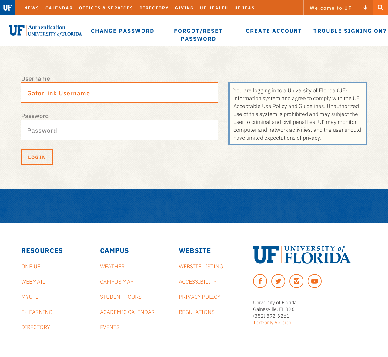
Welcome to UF (331, 7)
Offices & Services (106, 8)
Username (35, 78)
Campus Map (117, 281)
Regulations (197, 311)
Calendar (59, 8)
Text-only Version (272, 322)
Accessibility (197, 281)
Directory (154, 8)
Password (35, 115)
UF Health (214, 8)
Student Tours (121, 296)
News (31, 8)
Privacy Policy (199, 296)
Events (109, 326)
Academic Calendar (127, 311)
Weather (112, 266)
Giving (184, 8)
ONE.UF (30, 266)
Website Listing (201, 266)
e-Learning (36, 311)
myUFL (29, 296)
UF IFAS (244, 8)
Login (37, 157)
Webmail (33, 281)
